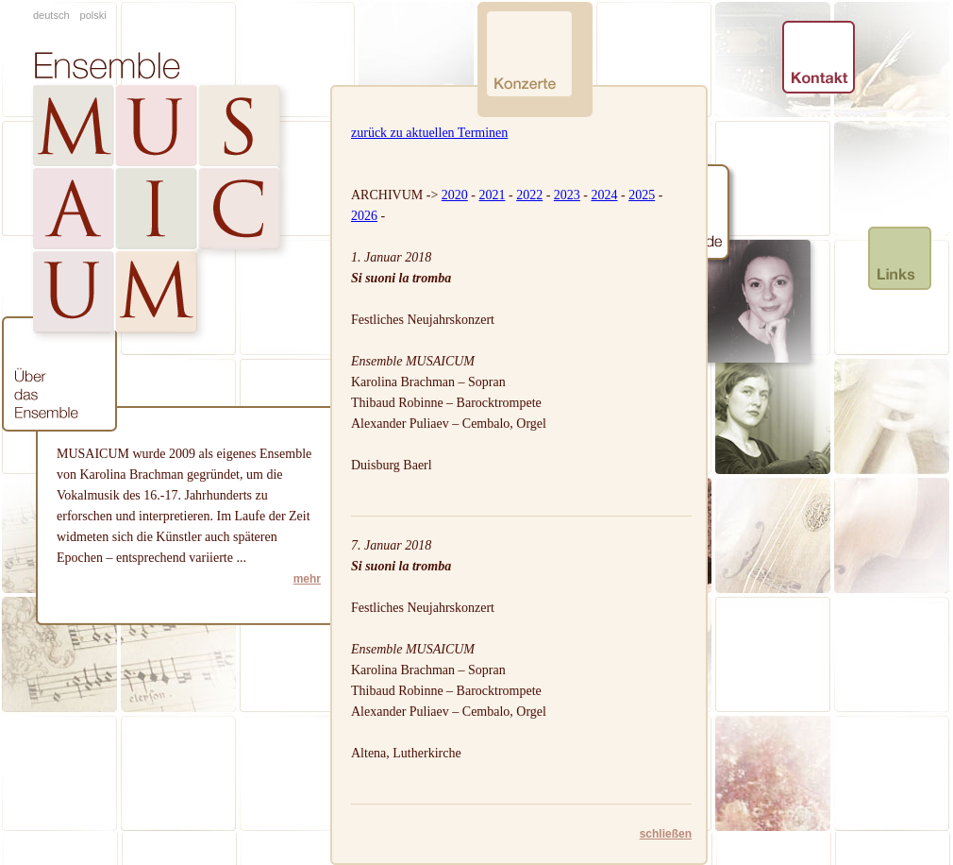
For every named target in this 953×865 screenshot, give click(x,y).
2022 (529, 195)
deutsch (51, 15)
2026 (364, 216)
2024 (604, 195)
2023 (567, 195)
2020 (455, 195)
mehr (307, 578)
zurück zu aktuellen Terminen (429, 133)
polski (93, 15)
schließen (666, 833)
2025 (641, 195)
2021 (491, 195)
